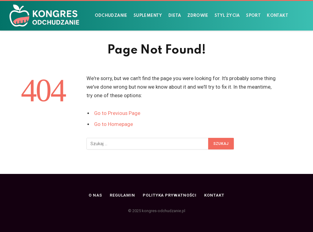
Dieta (174, 16)
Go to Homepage (113, 124)
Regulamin (122, 195)
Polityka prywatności (170, 195)
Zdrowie (197, 16)
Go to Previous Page (117, 113)
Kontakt (277, 16)
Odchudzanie (111, 16)
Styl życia (227, 16)
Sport (253, 16)
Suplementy (148, 16)
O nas (95, 195)
